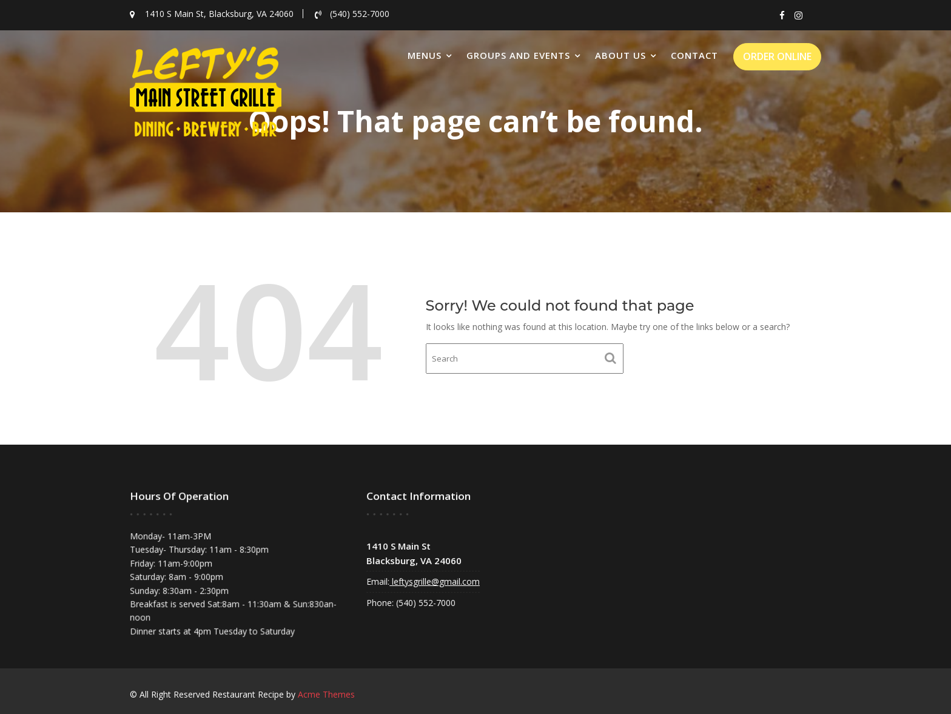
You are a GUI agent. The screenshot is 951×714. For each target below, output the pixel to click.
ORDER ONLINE (777, 56)
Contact (694, 55)
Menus (425, 55)
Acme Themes (326, 694)
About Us (620, 55)
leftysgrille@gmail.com (436, 579)
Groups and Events (518, 55)
